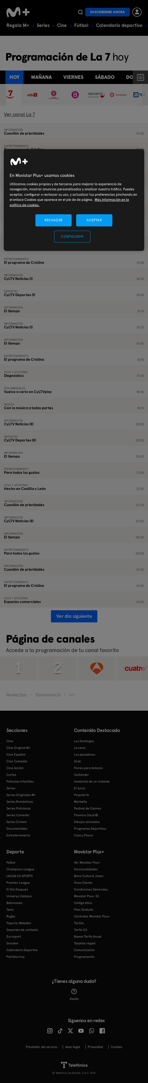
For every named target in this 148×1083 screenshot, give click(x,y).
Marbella (80, 802)
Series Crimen (16, 822)
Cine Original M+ (18, 748)
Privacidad (95, 1047)
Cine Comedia (16, 761)
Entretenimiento (18, 835)
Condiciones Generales (91, 889)
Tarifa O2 (80, 930)
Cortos (11, 775)
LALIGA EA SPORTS (19, 876)
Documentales (16, 828)
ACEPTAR (94, 220)
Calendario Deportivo (22, 950)
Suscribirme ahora (107, 12)
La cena (80, 748)
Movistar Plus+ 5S (86, 896)
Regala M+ (17, 25)
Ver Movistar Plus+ (87, 862)
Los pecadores (84, 754)
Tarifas (79, 923)
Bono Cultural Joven (88, 876)
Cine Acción (15, 768)
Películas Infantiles (20, 781)
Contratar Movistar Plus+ (92, 916)
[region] (74, 200)
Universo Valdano (19, 896)
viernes (73, 77)
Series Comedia (17, 815)
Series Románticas (19, 802)
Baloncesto (14, 903)
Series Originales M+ (21, 795)
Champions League (20, 869)
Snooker (12, 943)
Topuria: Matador (18, 923)
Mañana (41, 77)
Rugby (10, 916)
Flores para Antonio (88, 768)
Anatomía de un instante (92, 781)
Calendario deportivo (119, 25)
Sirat (77, 761)
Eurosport (13, 936)
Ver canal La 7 (19, 114)
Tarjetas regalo (85, 943)
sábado (104, 77)
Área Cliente (83, 883)
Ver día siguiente (74, 616)
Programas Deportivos (90, 828)
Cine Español (15, 754)
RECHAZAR (54, 220)
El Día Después (17, 889)
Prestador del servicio (41, 1047)
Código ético (83, 903)
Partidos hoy (15, 957)
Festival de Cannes (87, 808)
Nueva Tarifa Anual (87, 936)
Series (43, 25)
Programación (84, 957)
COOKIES (116, 1047)
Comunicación (84, 950)
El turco (79, 788)
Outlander (81, 775)
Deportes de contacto (22, 930)
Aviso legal (72, 1047)
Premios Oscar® (86, 815)
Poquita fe (81, 795)
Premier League (18, 883)
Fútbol (81, 25)
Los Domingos (84, 741)
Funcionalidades (86, 869)
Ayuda (74, 995)
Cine (62, 25)
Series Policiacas (18, 808)
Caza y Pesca (83, 835)
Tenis (10, 910)
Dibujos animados (87, 822)
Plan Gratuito (83, 910)
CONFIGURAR (72, 236)
